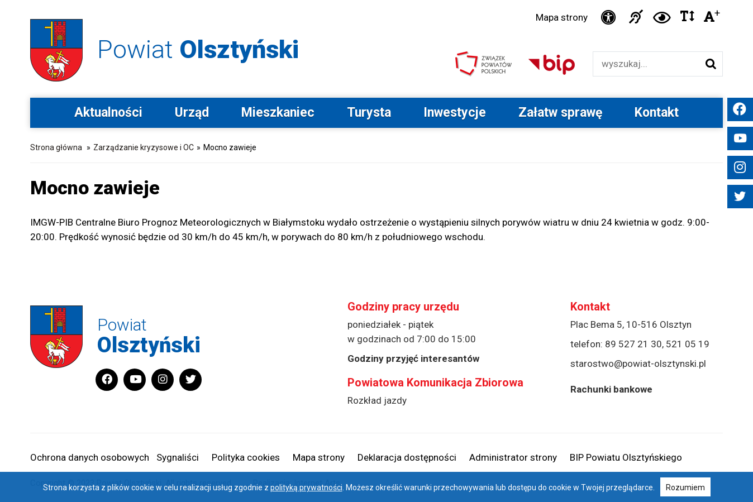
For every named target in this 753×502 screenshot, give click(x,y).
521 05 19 (687, 344)
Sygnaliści (177, 457)
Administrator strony (513, 457)
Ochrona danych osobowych (89, 457)
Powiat (198, 49)
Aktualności (108, 112)
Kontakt (657, 112)
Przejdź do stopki (376, 0)
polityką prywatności (306, 487)
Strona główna (56, 147)
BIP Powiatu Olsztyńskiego (626, 457)
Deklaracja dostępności (407, 457)
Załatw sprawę (560, 112)
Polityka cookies (246, 457)
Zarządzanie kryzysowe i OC (143, 147)
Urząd (192, 112)
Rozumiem (685, 487)
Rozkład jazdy (377, 400)
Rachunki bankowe (611, 389)
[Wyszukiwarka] (646, 64)
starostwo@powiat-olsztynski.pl (638, 363)
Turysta (369, 112)
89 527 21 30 (633, 344)
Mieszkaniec (277, 112)
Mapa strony (562, 17)
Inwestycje (454, 112)
